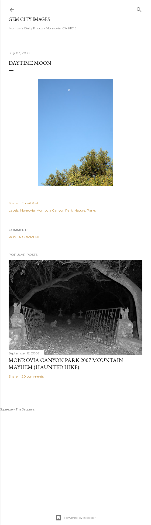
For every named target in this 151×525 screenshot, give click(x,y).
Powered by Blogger (75, 517)
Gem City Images (29, 19)
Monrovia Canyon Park (54, 210)
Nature (79, 210)
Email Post (30, 203)
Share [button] (13, 203)
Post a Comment (24, 237)
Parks (91, 210)
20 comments (33, 376)
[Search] (139, 8)
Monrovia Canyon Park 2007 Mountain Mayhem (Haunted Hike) (66, 364)
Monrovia (27, 210)
